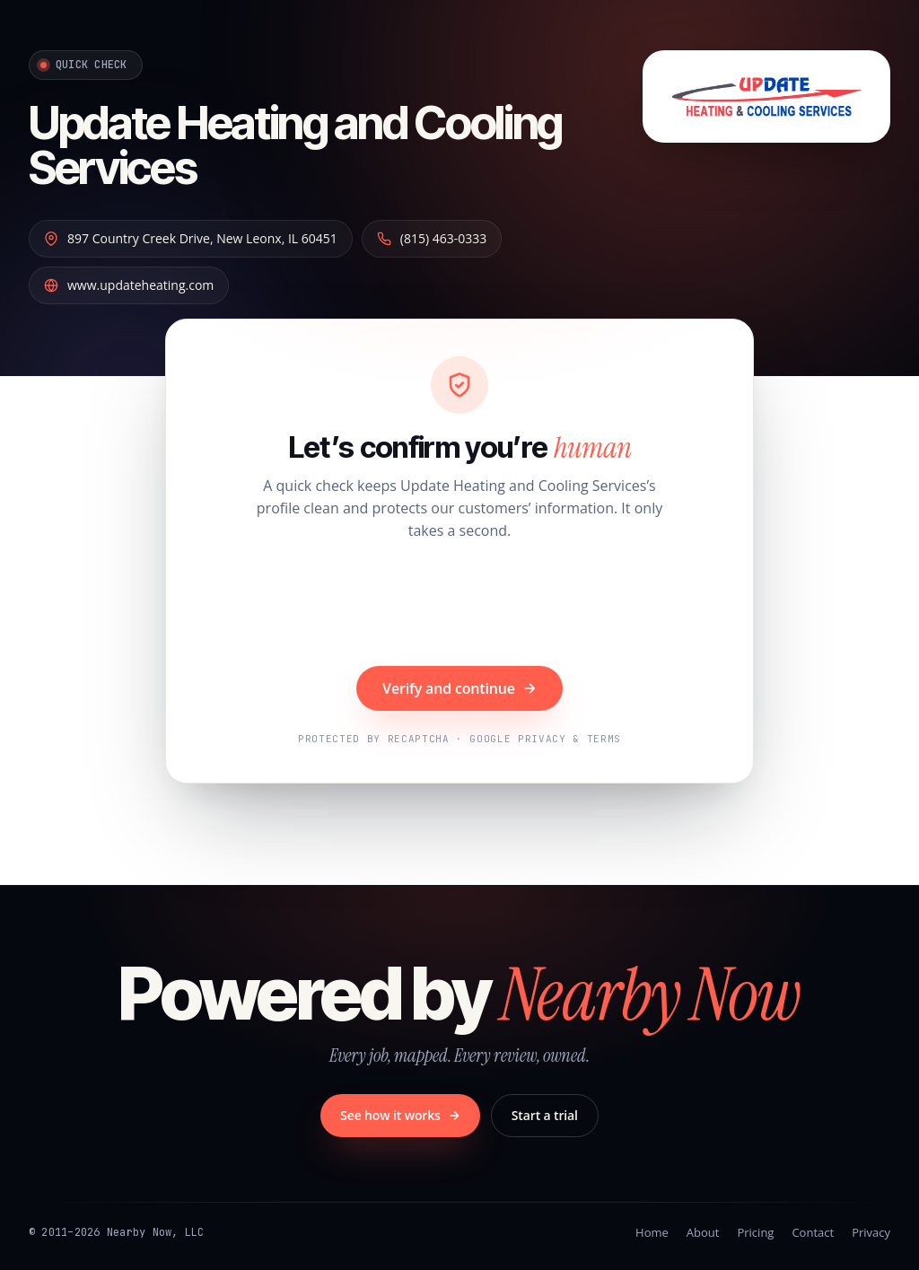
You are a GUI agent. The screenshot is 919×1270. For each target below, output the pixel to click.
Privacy (871, 1232)
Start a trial (545, 1115)
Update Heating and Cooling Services (295, 144)
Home (652, 1232)
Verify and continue (459, 688)
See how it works (400, 1115)
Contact (813, 1232)
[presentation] (459, 606)
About (703, 1232)
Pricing (755, 1232)
